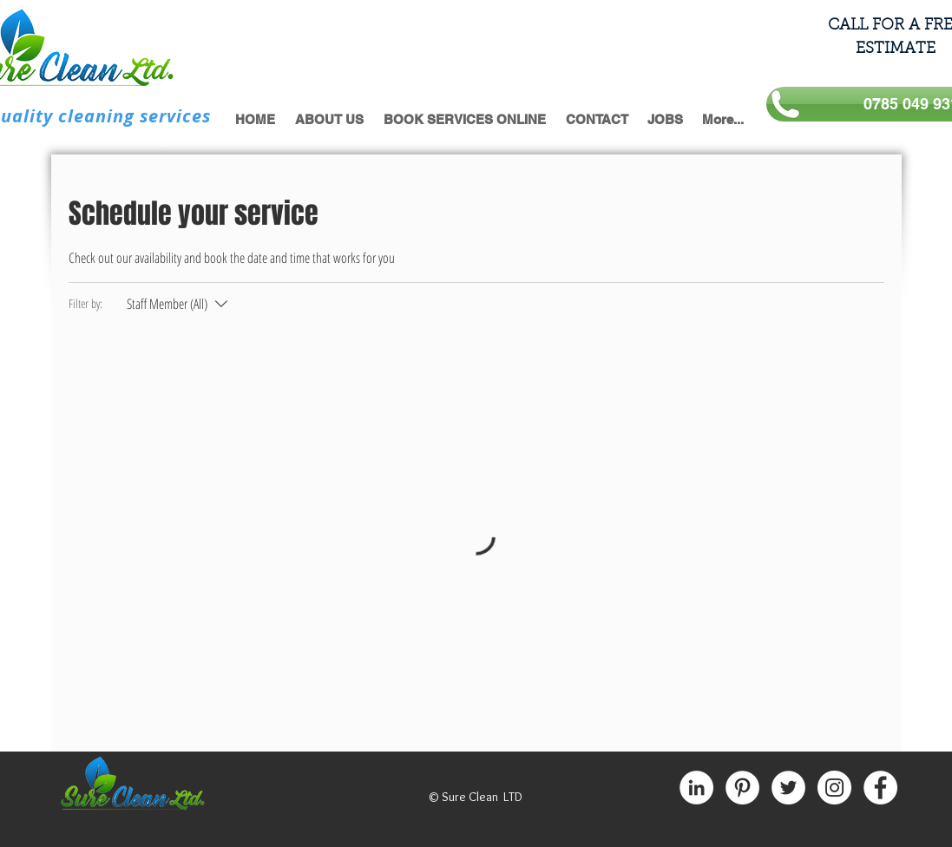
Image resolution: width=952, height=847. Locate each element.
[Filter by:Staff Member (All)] (179, 303)
